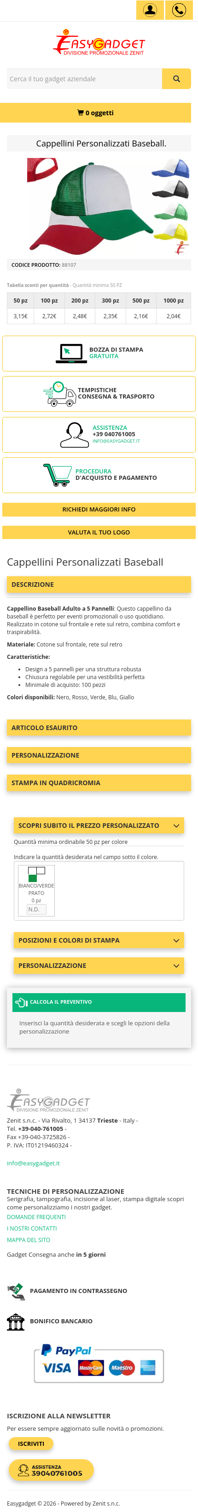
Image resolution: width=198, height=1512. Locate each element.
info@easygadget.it (116, 441)
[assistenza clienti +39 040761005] (179, 10)
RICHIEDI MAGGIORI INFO (99, 509)
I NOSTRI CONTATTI (32, 1228)
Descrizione (33, 584)
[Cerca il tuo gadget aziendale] (176, 78)
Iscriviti (31, 1443)
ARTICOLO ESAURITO (44, 727)
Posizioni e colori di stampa (99, 940)
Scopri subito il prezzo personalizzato (99, 825)
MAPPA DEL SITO (28, 1240)
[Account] (150, 10)
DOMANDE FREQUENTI (36, 1217)
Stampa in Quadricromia (56, 782)
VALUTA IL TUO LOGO (99, 532)
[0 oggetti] (95, 113)
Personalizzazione (45, 755)
